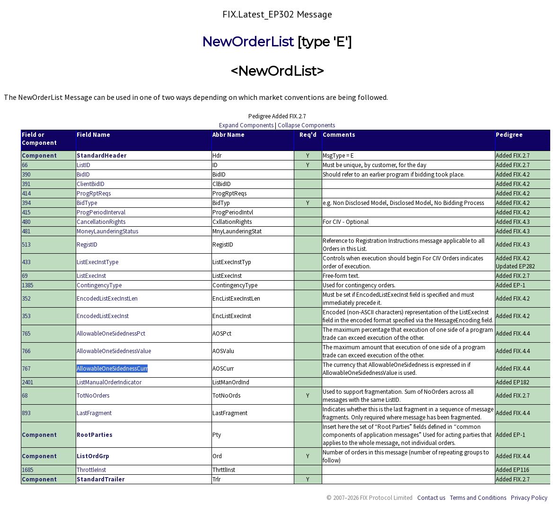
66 (24, 165)
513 (26, 244)
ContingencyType (99, 285)
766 (26, 351)
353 (26, 316)
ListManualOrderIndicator (109, 382)
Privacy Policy (529, 498)
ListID (83, 165)
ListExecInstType (97, 262)
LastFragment (94, 413)
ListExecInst (91, 276)
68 (24, 395)
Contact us (431, 498)
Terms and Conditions (478, 498)
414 (26, 193)
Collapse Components (306, 125)
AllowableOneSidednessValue (114, 351)
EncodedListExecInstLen (107, 298)
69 (24, 276)
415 (26, 212)
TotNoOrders (93, 395)
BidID (83, 174)
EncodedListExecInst (103, 316)
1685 (27, 470)
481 (26, 231)
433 (26, 262)
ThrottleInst (91, 470)
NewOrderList (248, 42)
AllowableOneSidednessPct (111, 333)
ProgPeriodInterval (101, 212)
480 (26, 222)
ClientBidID (91, 184)
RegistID (87, 244)
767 (26, 368)
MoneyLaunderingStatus (107, 231)
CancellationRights (101, 222)
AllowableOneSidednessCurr (112, 368)
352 (26, 298)
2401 (27, 382)
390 (26, 174)
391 (26, 184)
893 (26, 413)
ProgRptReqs (94, 193)
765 (26, 333)
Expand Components (246, 125)
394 (26, 203)
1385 (27, 285)
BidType (87, 203)
